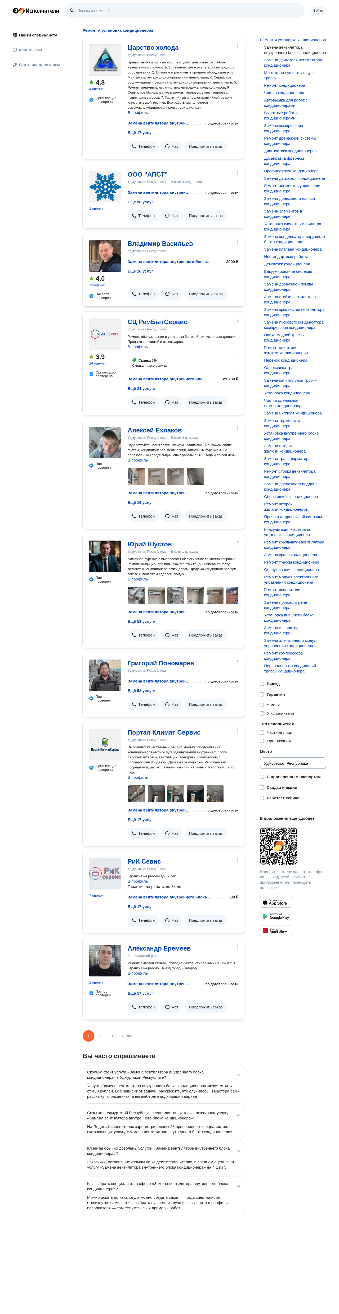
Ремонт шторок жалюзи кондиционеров (286, 506)
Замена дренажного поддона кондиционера (291, 486)
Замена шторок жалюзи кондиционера (285, 448)
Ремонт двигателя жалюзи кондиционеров (286, 350)
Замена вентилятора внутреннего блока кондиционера (159, 123)
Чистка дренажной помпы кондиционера (284, 403)
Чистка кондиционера (284, 92)
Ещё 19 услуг (140, 502)
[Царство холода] (105, 60)
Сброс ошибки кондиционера (291, 496)
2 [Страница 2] (100, 1036)
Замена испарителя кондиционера (282, 630)
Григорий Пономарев (161, 663)
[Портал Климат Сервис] (105, 744)
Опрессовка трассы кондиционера (282, 370)
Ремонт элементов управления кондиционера (292, 188)
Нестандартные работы (286, 256)
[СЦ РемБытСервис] (105, 334)
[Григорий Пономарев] (105, 675)
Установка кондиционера (287, 393)
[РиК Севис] (105, 873)
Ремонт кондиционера (284, 85)
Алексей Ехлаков (155, 430)
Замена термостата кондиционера (282, 423)
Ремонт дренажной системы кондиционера (290, 141)
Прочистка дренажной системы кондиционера (293, 519)
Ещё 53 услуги (141, 621)
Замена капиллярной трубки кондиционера (290, 383)
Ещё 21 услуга (141, 388)
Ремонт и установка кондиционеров (293, 40)
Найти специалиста (35, 35)
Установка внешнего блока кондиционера (288, 618)
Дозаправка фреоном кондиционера (284, 161)
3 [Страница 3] (112, 1036)
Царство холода (153, 47)
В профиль (138, 112)
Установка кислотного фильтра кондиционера (292, 226)
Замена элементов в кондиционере (283, 214)
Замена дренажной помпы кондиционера (288, 287)
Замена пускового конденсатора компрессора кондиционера (294, 325)
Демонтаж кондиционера (287, 264)
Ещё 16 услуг (140, 271)
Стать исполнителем (36, 64)
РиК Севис (144, 861)
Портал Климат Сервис (164, 732)
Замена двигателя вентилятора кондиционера (293, 62)
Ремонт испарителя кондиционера (282, 592)
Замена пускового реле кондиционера (285, 605)
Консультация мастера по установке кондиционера (287, 532)
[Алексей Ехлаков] (105, 442)
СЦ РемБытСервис (157, 321)
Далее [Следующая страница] (127, 1036)
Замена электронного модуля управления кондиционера (291, 643)
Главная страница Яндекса (16, 11)
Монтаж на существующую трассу (289, 75)
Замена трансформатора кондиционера (287, 461)
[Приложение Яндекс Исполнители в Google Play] (276, 916)
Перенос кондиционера (285, 360)
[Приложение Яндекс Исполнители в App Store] (276, 902)
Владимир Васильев (160, 243)
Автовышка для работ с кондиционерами (286, 103)
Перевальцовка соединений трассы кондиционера (290, 668)
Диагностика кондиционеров (290, 151)
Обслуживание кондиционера (291, 569)
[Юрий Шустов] (105, 556)
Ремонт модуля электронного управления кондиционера (291, 579)
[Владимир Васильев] (105, 256)
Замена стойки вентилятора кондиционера (290, 299)
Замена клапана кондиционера (293, 249)
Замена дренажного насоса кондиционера (289, 201)
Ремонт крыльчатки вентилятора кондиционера (294, 545)
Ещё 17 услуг (140, 132)
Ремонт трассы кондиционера (291, 562)
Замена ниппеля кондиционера (293, 413)
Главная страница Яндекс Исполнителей (36, 11)
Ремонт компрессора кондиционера (283, 656)
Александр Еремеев (159, 948)
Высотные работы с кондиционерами (282, 115)
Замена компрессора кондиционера (283, 128)
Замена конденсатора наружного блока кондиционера (294, 239)
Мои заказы (27, 50)
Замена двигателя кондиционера (294, 178)
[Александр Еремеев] (105, 960)
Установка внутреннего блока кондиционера (291, 436)
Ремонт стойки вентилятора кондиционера (289, 474)
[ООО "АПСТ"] (105, 186)
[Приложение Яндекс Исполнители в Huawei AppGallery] (276, 930)
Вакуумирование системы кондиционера (288, 274)
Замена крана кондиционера (290, 554)
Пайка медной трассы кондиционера (284, 337)
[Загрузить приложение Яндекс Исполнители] (293, 846)
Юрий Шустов (150, 544)
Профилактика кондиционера (291, 171)
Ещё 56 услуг (140, 202)
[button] (143, 146)
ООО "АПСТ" (148, 174)
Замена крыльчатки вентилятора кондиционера (294, 312)
